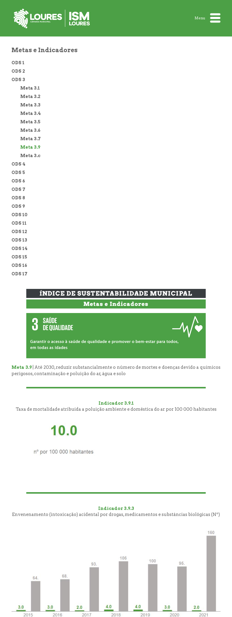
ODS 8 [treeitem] (18, 198)
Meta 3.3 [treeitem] (30, 105)
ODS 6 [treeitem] (18, 181)
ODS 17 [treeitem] (19, 274)
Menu (208, 18)
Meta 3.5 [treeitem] (30, 122)
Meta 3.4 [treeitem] (30, 113)
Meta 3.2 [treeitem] (30, 96)
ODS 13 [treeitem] (19, 240)
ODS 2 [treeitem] (18, 71)
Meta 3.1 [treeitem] (30, 88)
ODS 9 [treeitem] (18, 206)
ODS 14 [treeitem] (19, 248)
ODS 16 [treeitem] (19, 265)
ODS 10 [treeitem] (19, 214)
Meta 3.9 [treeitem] (30, 147)
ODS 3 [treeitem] (18, 79)
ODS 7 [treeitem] (18, 189)
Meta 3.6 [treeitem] (30, 130)
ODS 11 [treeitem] (19, 223)
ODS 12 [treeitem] (19, 231)
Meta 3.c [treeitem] (30, 155)
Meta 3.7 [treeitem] (30, 138)
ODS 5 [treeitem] (18, 172)
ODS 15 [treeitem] (19, 257)
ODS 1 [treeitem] (17, 62)
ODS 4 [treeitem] (18, 164)
